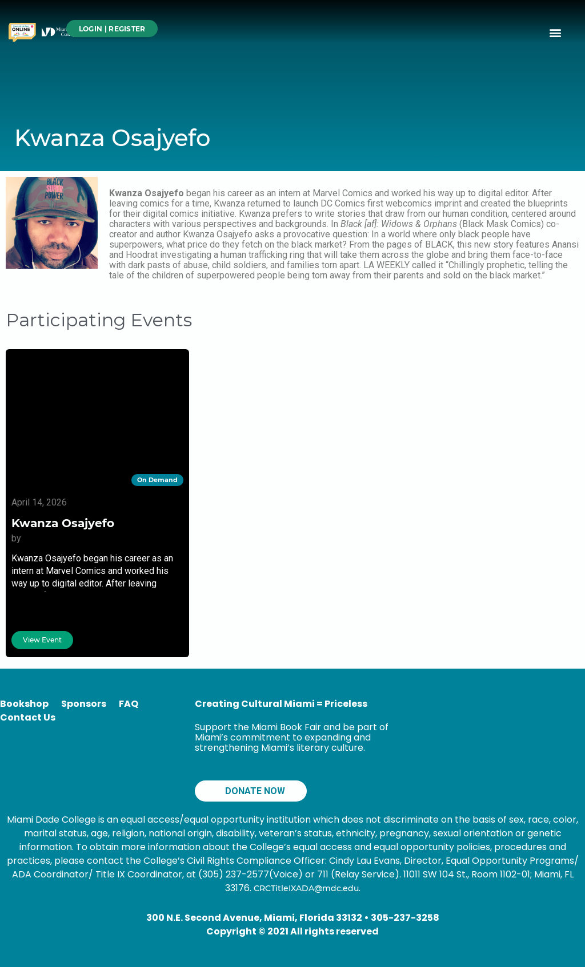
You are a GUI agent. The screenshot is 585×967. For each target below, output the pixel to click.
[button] (555, 32)
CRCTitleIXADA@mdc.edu (306, 888)
